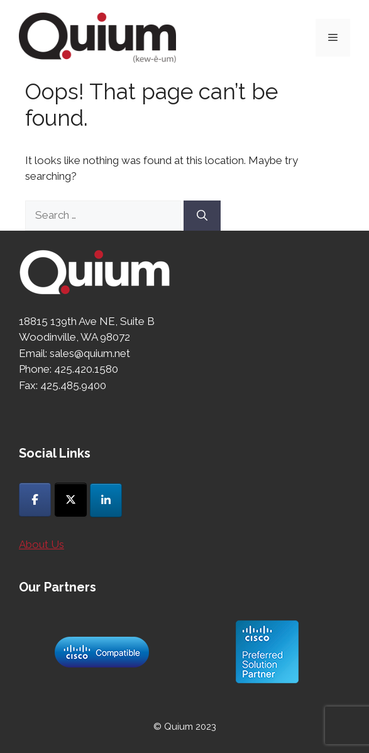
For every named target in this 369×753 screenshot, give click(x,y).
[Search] (202, 216)
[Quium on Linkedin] (106, 500)
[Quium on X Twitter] (71, 500)
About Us (41, 544)
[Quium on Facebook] (35, 500)
